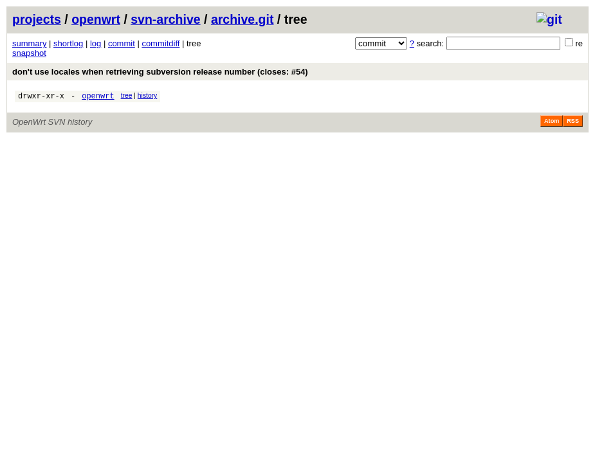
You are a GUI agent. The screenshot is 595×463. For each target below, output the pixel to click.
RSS (573, 123)
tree (127, 95)
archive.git (242, 19)
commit (121, 43)
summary (29, 43)
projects (36, 19)
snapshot (29, 53)
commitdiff (160, 43)
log (95, 43)
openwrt (95, 19)
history (147, 95)
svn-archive (165, 19)
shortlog (68, 43)
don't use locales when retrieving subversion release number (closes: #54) (160, 72)
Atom (551, 123)
